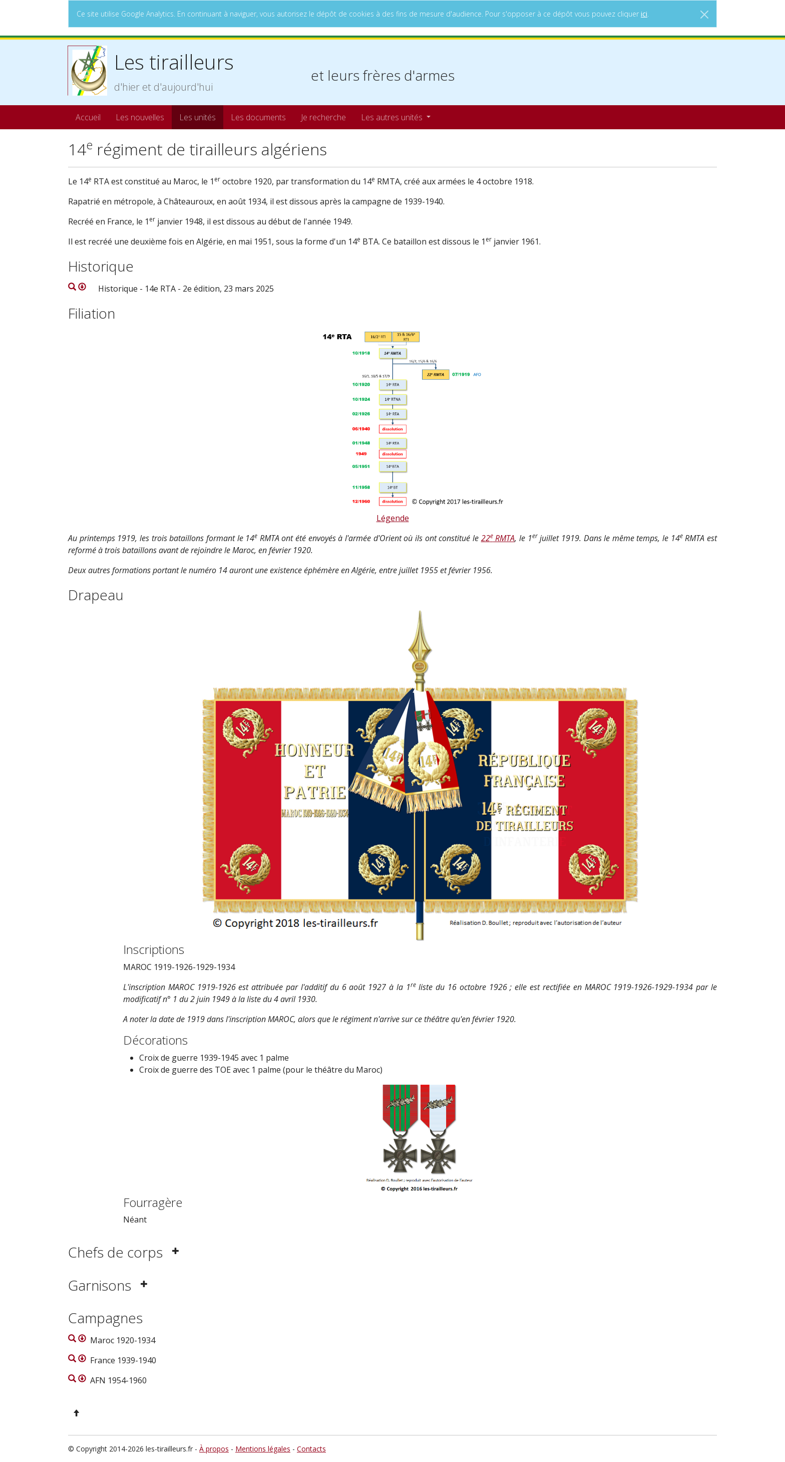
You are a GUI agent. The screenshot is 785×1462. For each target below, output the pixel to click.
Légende (392, 518)
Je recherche (323, 117)
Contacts (311, 1448)
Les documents (258, 117)
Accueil (88, 117)
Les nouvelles (140, 117)
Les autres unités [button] (393, 117)
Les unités (197, 117)
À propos (214, 1448)
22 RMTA (498, 538)
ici (644, 14)
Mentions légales (262, 1448)
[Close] (704, 15)
